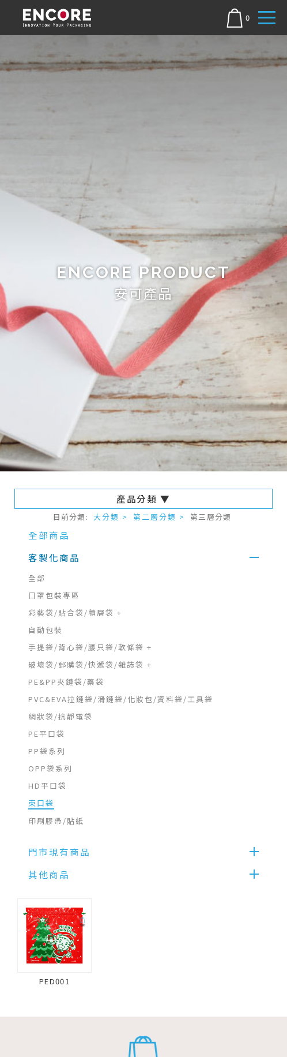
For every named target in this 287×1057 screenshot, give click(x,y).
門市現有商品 (59, 851)
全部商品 (49, 534)
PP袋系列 (47, 750)
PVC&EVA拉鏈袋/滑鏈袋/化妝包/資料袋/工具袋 (120, 699)
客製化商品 (54, 557)
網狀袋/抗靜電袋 (60, 716)
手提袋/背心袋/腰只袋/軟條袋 (90, 647)
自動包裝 (45, 629)
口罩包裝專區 (54, 595)
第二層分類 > (159, 516)
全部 (37, 577)
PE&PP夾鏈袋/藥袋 (66, 681)
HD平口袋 (47, 785)
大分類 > (110, 516)
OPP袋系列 (50, 768)
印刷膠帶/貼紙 (56, 820)
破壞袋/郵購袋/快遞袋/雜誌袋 (90, 664)
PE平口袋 (46, 733)
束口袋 (41, 802)
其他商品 (49, 874)
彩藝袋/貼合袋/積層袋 (75, 612)
